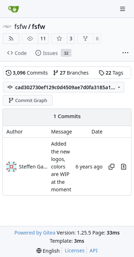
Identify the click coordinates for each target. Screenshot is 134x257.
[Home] (14, 8)
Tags (111, 72)
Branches (71, 72)
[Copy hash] (111, 166)
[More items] (125, 53)
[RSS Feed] (11, 38)
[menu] (48, 250)
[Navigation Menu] (123, 9)
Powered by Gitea (34, 232)
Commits (27, 72)
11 (43, 38)
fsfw (20, 26)
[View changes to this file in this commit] (123, 166)
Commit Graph (27, 100)
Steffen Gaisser (33, 166)
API (94, 250)
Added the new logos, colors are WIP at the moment (61, 167)
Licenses (75, 250)
